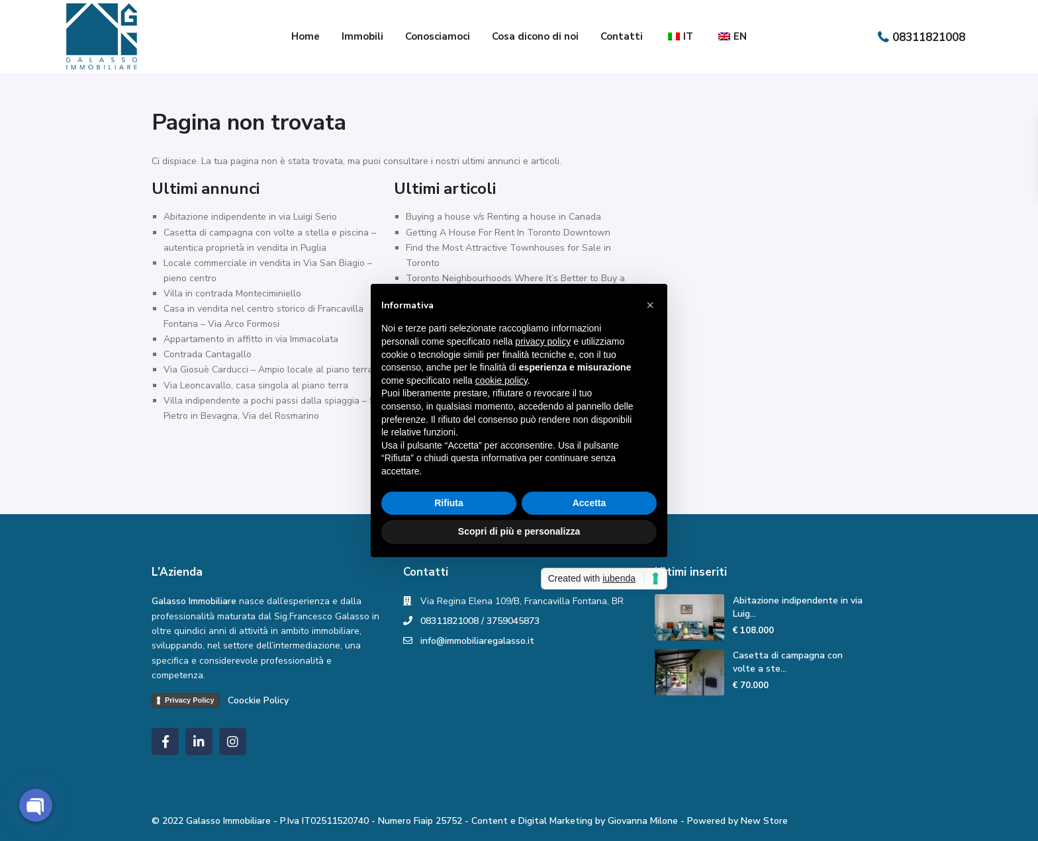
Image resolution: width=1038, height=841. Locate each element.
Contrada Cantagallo (208, 354)
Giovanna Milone (643, 821)
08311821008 (928, 37)
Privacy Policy (189, 700)
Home (305, 36)
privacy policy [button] (543, 341)
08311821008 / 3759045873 (480, 621)
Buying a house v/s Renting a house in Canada (503, 216)
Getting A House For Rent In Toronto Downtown (508, 232)
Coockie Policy (258, 700)
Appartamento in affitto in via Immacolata (251, 339)
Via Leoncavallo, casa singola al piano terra (256, 385)
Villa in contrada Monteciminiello (232, 293)
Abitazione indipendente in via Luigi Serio (250, 216)
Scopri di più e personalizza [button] (519, 531)
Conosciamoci (437, 36)
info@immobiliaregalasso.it (477, 641)
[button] (650, 305)
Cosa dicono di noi (535, 36)
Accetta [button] (589, 503)
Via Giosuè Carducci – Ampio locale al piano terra (268, 369)
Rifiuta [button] (448, 503)
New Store (764, 821)
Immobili (362, 36)
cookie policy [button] (501, 380)
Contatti (621, 36)
